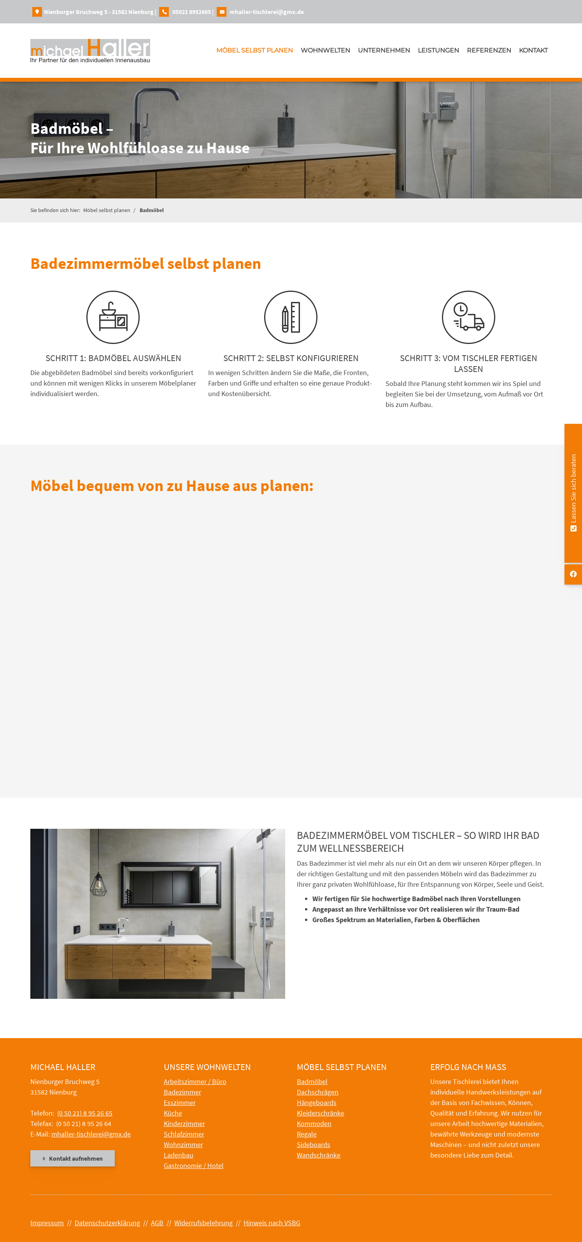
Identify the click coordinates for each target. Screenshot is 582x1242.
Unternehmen (384, 50)
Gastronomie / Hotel (194, 1165)
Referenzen (489, 50)
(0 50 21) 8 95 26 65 (84, 1113)
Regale (307, 1134)
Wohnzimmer (183, 1144)
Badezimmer (182, 1092)
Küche (173, 1113)
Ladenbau (178, 1155)
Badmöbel (152, 210)
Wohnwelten (325, 50)
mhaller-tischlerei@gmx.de (267, 12)
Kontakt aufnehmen (76, 1158)
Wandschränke (318, 1155)
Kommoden (314, 1123)
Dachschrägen (317, 1092)
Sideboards (313, 1144)
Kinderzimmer (184, 1123)
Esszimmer (180, 1102)
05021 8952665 (191, 12)
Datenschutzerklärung (107, 1222)
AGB (157, 1222)
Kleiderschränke (320, 1113)
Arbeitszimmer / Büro (195, 1081)
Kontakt (533, 50)
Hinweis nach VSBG (272, 1222)
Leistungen (438, 50)
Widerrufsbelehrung (203, 1222)
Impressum (47, 1222)
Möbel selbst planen (254, 50)
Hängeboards (317, 1102)
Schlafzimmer (184, 1134)
